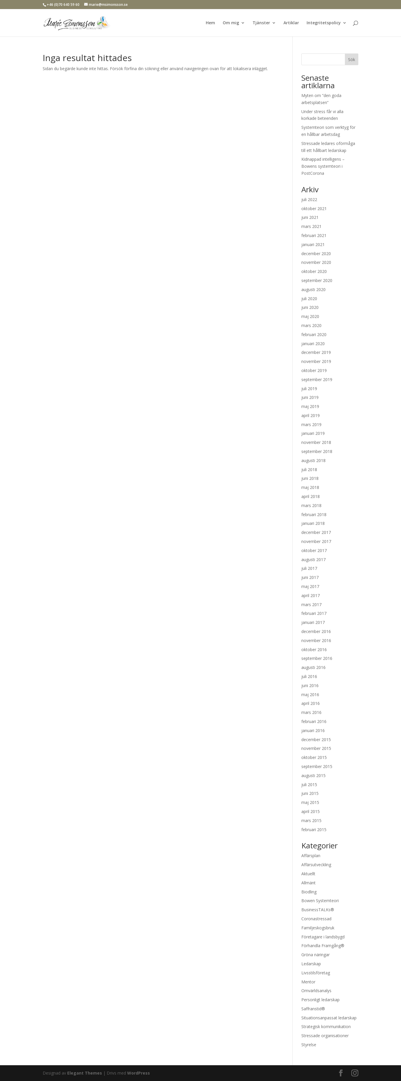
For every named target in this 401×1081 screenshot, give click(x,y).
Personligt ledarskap (320, 999)
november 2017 (316, 541)
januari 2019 (313, 433)
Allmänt (308, 882)
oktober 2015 (314, 757)
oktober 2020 (314, 271)
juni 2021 (310, 217)
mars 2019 (311, 424)
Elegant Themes (84, 1073)
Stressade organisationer (325, 1035)
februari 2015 (313, 829)
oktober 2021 (314, 208)
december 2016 (316, 631)
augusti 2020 (313, 289)
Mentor (308, 982)
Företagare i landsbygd (323, 937)
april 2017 (310, 595)
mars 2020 (311, 325)
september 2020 (316, 280)
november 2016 (316, 640)
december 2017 (316, 532)
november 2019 (316, 361)
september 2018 (316, 451)
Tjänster (261, 23)
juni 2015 (310, 793)
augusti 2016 (313, 667)
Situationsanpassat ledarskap (329, 1018)
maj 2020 (310, 316)
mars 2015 (311, 820)
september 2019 (316, 379)
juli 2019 (309, 388)
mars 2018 (311, 505)
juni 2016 (310, 685)
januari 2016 (313, 730)
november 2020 (316, 262)
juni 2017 (310, 577)
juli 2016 (309, 676)
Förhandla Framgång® (322, 945)
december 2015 (316, 739)
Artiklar (291, 23)
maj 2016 (310, 694)
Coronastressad (316, 918)
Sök (351, 59)
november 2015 (316, 748)
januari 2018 (313, 523)
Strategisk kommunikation (326, 1026)
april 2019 (310, 415)
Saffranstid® (313, 1008)
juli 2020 (309, 298)
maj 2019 (310, 406)
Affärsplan (310, 855)
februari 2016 (313, 721)
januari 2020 (313, 343)
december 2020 (316, 253)
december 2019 (316, 352)
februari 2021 (313, 235)
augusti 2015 (313, 775)
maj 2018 (310, 487)
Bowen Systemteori (320, 900)
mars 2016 (311, 712)
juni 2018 (310, 478)
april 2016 (310, 703)
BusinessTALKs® (317, 909)
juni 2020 (310, 307)
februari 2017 (313, 613)
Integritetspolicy (324, 23)
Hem (210, 23)
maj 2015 (310, 802)
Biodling (309, 892)
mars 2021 (311, 226)
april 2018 (310, 496)
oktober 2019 (314, 370)
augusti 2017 (313, 559)
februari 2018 (313, 514)
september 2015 (316, 766)
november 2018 (316, 442)
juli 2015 (309, 784)
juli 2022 (309, 199)
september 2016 (316, 658)
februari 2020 (313, 334)
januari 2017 (313, 622)
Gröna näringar (315, 954)
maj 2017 (310, 586)
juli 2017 (309, 568)
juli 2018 (309, 469)
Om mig (231, 23)
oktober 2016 (314, 649)
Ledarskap (311, 963)
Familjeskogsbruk (317, 927)
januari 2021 (313, 244)
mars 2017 (311, 604)
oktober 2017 (314, 550)
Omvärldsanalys (316, 990)
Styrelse (308, 1044)
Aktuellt (308, 873)
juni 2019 (310, 397)
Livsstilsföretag (315, 973)
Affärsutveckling (316, 864)
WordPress (138, 1073)
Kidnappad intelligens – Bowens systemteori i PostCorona (323, 166)
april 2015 (310, 811)
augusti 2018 (313, 460)
